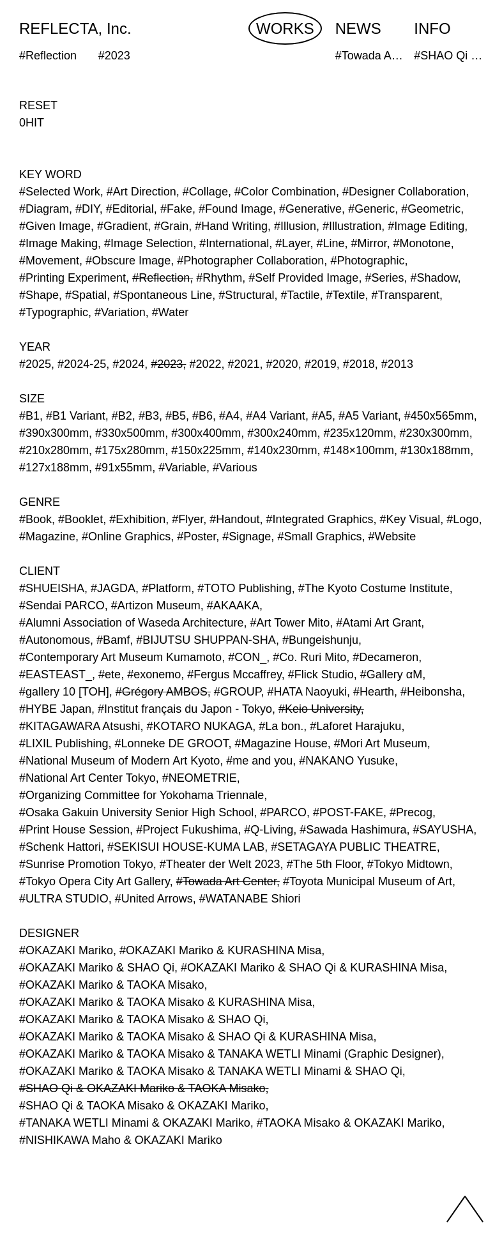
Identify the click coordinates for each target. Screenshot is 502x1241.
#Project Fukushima (187, 829)
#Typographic (53, 312)
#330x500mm (130, 433)
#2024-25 (81, 364)
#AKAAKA (233, 605)
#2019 (321, 364)
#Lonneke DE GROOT (171, 743)
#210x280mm (54, 450)
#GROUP (237, 691)
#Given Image (55, 226)
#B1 (29, 415)
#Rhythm (219, 277)
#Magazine (47, 536)
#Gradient (122, 226)
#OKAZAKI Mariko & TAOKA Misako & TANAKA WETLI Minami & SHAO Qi (210, 1071)
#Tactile (299, 295)
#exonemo (154, 674)
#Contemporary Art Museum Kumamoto (120, 657)
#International (234, 243)
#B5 (175, 415)
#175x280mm (130, 450)
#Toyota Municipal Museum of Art (367, 881)
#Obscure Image (128, 260)
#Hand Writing (231, 226)
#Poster (196, 536)
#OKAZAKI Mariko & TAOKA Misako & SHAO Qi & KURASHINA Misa (196, 1036)
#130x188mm (435, 450)
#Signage (246, 536)
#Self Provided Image (303, 277)
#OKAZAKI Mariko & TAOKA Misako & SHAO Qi (142, 1019)
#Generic (371, 208)
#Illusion (295, 226)
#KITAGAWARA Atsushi (79, 726)
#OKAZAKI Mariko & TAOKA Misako (111, 984)
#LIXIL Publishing (63, 743)
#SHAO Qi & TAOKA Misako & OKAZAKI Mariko (142, 1105)
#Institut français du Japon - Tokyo (185, 709)
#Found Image (236, 208)
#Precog (411, 812)
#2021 (243, 364)
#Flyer (187, 519)
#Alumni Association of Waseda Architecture (131, 622)
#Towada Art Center (226, 881)
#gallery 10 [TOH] (64, 691)
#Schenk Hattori (60, 847)
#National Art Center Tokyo (87, 778)
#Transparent (405, 295)
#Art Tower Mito (290, 622)
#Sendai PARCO (62, 605)
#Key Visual (410, 519)
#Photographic (367, 260)
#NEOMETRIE (199, 778)
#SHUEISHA (51, 588)
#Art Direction (141, 191)
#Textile (345, 295)
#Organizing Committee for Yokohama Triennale (141, 795)
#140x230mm (282, 450)
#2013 (397, 364)
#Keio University (319, 709)
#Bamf (113, 640)
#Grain (171, 226)
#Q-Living (268, 829)
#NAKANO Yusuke (347, 760)
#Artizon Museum (156, 605)
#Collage (205, 191)
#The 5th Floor (324, 864)
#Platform (166, 588)
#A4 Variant (275, 415)
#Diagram (44, 208)
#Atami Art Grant (378, 622)
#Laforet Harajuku (355, 726)
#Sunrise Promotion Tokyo (86, 864)
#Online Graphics (126, 536)
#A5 (322, 415)
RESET (38, 105)
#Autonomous (54, 640)
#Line (330, 243)
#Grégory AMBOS (162, 691)
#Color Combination (285, 191)
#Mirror (369, 243)
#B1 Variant (75, 415)
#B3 (149, 415)
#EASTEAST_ (55, 674)
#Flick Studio (321, 674)
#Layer (292, 243)
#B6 (202, 415)
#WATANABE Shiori (250, 898)
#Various (235, 467)
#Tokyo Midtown (408, 864)
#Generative (310, 208)
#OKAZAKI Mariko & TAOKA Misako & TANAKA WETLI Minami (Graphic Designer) (230, 1053)
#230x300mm (434, 433)
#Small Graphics (319, 536)
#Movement (49, 260)
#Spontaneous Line (162, 295)
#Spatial (86, 295)
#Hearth (373, 691)
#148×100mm (358, 450)
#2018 (359, 364)
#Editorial (130, 208)
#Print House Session (74, 829)
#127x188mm (54, 467)
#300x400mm (206, 433)
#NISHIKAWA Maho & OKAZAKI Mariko (120, 1140)
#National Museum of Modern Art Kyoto (119, 760)
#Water (170, 312)
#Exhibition (137, 519)
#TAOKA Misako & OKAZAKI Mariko (349, 1122)
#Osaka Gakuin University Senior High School (136, 812)
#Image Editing (426, 226)
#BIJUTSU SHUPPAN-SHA (206, 640)
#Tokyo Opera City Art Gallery (94, 881)
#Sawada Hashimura (353, 829)
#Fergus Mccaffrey (234, 674)
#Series (384, 277)
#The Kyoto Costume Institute (374, 588)
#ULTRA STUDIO (64, 898)
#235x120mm (358, 433)
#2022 (205, 364)
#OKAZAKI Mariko (66, 950)
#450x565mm (439, 415)
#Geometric (430, 208)
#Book (35, 519)
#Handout (234, 519)
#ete (109, 674)
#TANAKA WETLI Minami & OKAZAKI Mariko (134, 1122)
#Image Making (58, 243)
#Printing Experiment (72, 277)
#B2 (122, 415)
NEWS (358, 28)
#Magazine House (281, 743)
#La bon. (281, 726)
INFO (432, 28)
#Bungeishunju (320, 640)
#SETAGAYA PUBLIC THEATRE (353, 847)
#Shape (39, 295)
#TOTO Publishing (244, 588)
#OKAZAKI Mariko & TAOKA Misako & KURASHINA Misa (165, 1002)
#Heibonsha (431, 691)
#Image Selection (148, 243)
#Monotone (422, 243)
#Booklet (80, 519)
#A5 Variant (368, 415)
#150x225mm (206, 450)
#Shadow (433, 277)
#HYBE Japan (55, 709)
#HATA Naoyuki (307, 691)
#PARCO (283, 812)
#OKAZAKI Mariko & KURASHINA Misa (220, 950)
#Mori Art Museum (380, 743)
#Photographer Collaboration (250, 260)
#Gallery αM (391, 674)
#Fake (176, 208)
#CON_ (247, 657)
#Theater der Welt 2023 (220, 864)
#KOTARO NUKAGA (199, 726)
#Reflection (161, 277)
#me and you (259, 760)
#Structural (246, 295)
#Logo (462, 519)
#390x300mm (54, 433)
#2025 (35, 364)
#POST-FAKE (348, 812)
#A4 (229, 415)
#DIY (87, 208)
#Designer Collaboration (404, 191)
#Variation (120, 312)
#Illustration (352, 226)
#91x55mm (123, 467)
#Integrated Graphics (319, 519)
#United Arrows (154, 898)
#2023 (167, 364)
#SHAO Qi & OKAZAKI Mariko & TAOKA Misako (142, 1088)
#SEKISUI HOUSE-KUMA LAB (185, 847)
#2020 (282, 364)
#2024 (128, 364)
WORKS (285, 28)
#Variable (182, 467)
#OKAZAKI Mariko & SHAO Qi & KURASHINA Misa (312, 967)
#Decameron (385, 657)
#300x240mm (282, 433)
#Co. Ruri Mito (309, 657)
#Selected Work (59, 191)
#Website (392, 536)
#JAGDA (113, 588)
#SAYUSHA (443, 829)
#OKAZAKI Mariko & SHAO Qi (96, 967)
